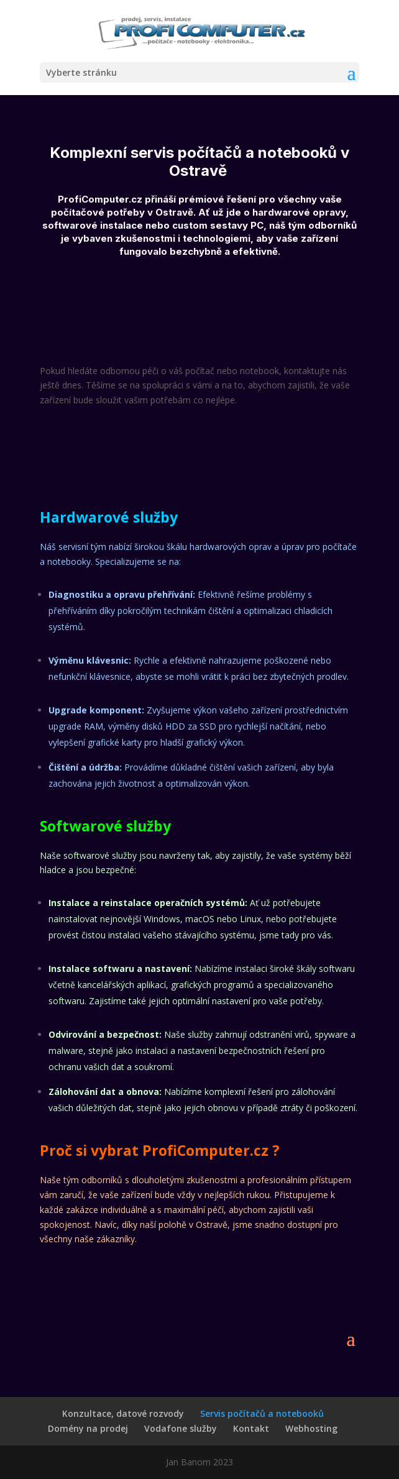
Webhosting (311, 1428)
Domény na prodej (88, 1428)
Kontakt (251, 1428)
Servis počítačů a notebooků (262, 1413)
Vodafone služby (180, 1428)
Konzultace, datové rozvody (123, 1413)
